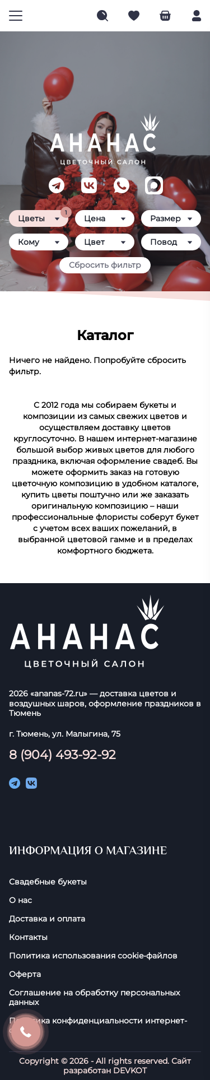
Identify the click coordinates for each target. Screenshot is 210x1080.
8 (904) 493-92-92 (62, 754)
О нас (20, 900)
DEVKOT (130, 1070)
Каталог (105, 335)
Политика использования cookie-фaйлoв (93, 956)
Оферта (25, 974)
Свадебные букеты (48, 882)
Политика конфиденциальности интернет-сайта (98, 1025)
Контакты (28, 937)
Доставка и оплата (47, 919)
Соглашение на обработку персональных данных (94, 997)
